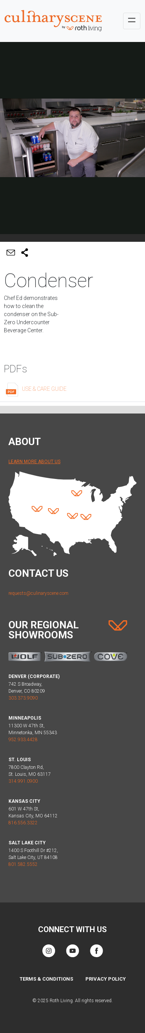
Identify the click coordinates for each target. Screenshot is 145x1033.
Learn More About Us (34, 461)
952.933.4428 (23, 739)
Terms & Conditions (46, 979)
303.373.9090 (23, 698)
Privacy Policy (105, 979)
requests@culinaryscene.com (38, 593)
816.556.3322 (23, 822)
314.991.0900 (23, 781)
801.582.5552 (23, 864)
